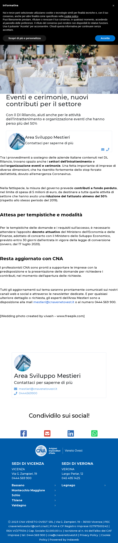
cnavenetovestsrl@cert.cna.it (28, 526)
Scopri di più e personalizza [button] (24, 38)
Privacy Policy (90, 535)
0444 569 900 (22, 478)
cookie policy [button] (71, 16)
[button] (113, 5)
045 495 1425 (71, 478)
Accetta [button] (105, 38)
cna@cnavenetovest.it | (64, 535)
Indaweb (73, 539)
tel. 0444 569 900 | (35, 535)
